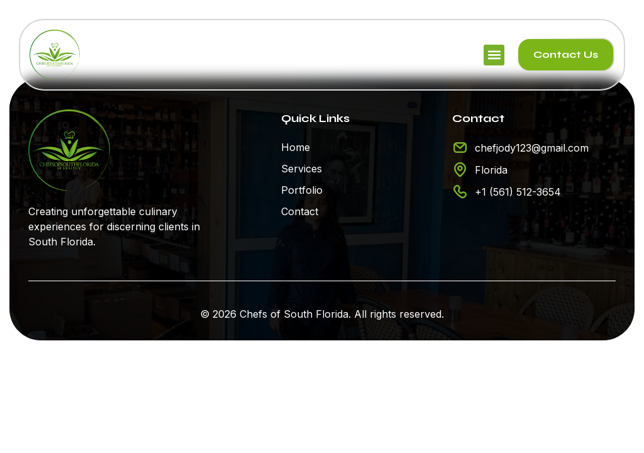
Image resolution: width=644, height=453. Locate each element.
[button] (494, 55)
